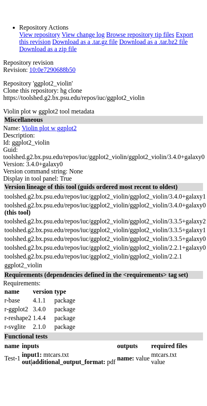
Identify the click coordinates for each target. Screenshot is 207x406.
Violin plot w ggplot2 (49, 128)
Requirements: (21, 283)
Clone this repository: (31, 90)
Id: (6, 142)
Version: (13, 164)
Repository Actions (43, 27)
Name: (11, 128)
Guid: (10, 149)
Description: (19, 135)
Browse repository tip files (140, 34)
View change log (83, 34)
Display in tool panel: (30, 178)
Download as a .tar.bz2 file (153, 41)
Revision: (15, 69)
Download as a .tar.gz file (85, 41)
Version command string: (35, 171)
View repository (39, 34)
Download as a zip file (48, 49)
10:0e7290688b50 (52, 69)
